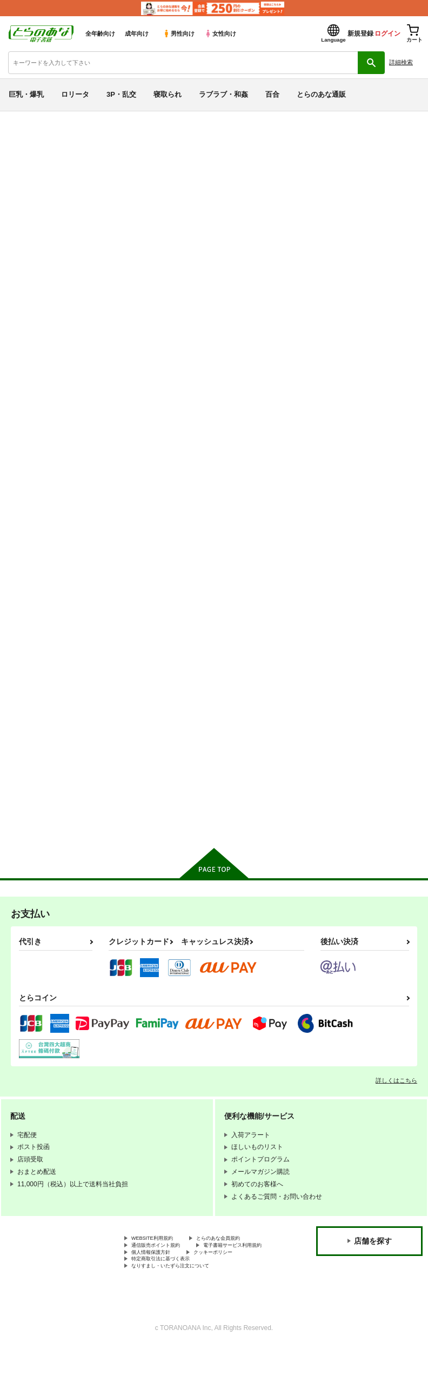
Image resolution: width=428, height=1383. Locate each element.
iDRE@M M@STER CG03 (360, 481)
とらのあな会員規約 (239, 1255)
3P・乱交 (121, 94)
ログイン (387, 33)
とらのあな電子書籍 (31, 119)
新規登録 (360, 33)
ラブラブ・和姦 (223, 94)
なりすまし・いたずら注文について (183, 1300)
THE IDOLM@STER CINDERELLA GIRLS (157, 160)
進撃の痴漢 (397, 181)
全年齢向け (100, 33)
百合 (272, 94)
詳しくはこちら (396, 1096)
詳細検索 (401, 62)
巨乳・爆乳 (26, 94)
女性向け (220, 33)
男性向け (179, 33)
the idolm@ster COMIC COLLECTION (247, 743)
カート (173, 560)
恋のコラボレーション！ (357, 739)
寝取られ (167, 94)
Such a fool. (78, 191)
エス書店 (116, 191)
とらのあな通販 (321, 94)
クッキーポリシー (232, 1282)
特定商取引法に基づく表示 (170, 1291)
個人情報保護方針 (157, 1282)
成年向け (137, 33)
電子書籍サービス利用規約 (170, 1273)
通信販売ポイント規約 (163, 1264)
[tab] (133, 300)
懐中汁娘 (23, 191)
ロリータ (75, 94)
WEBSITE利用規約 (158, 1255)
